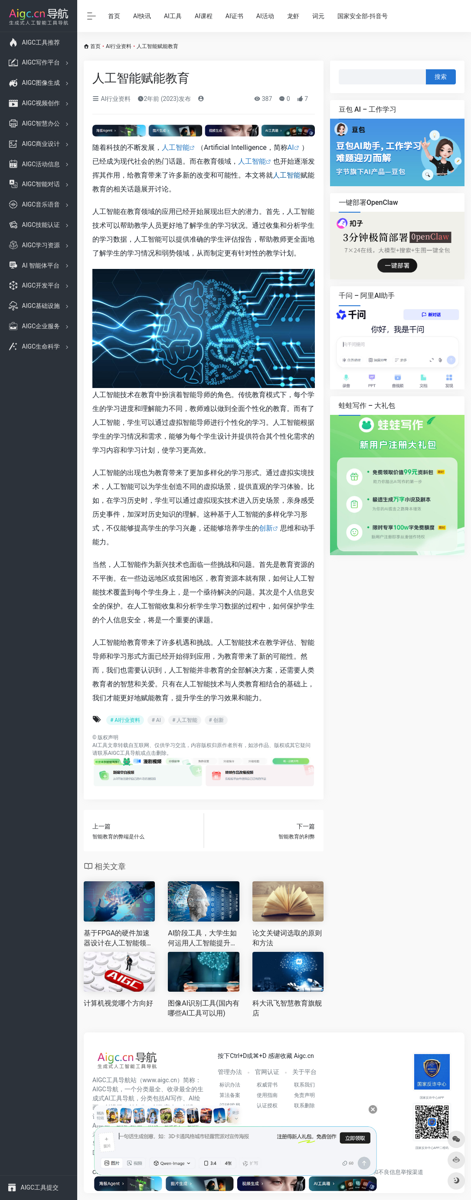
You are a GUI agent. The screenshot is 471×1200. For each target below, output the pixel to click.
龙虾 (293, 16)
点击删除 (156, 753)
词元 (318, 16)
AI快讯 (142, 16)
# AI (155, 720)
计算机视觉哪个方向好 (118, 1003)
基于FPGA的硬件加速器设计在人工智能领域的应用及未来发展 (118, 938)
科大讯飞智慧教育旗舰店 (287, 1008)
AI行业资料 (118, 46)
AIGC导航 (105, 1089)
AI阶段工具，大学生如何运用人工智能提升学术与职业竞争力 (202, 938)
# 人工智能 (184, 720)
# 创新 (216, 720)
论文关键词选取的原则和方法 (287, 938)
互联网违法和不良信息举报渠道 (383, 1172)
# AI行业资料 (125, 720)
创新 (266, 528)
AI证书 (234, 16)
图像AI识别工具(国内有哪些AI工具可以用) (203, 1008)
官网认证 (267, 1071)
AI (291, 147)
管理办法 (230, 1071)
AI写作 (174, 1098)
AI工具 (173, 16)
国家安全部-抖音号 (362, 16)
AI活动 (265, 16)
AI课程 (204, 16)
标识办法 (229, 1085)
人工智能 (176, 147)
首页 (114, 16)
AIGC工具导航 (124, 753)
